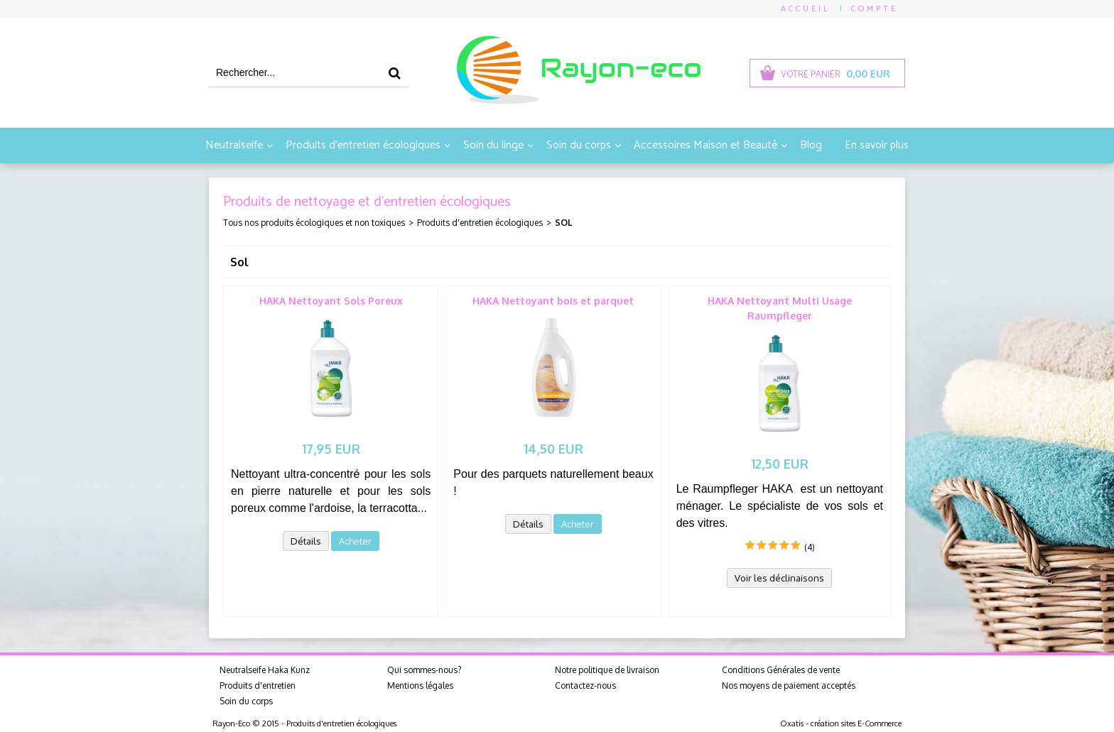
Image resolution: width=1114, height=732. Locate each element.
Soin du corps (578, 145)
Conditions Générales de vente (781, 670)
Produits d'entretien (258, 685)
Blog (811, 145)
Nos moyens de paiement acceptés (788, 685)
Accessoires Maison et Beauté (705, 145)
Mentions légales (420, 685)
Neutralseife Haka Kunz (265, 670)
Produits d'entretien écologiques (363, 145)
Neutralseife (234, 145)
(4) (809, 547)
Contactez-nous (585, 685)
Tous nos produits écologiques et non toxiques (314, 222)
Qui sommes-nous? (424, 670)
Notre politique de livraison (607, 670)
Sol (563, 222)
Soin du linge (493, 145)
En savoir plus (877, 145)
